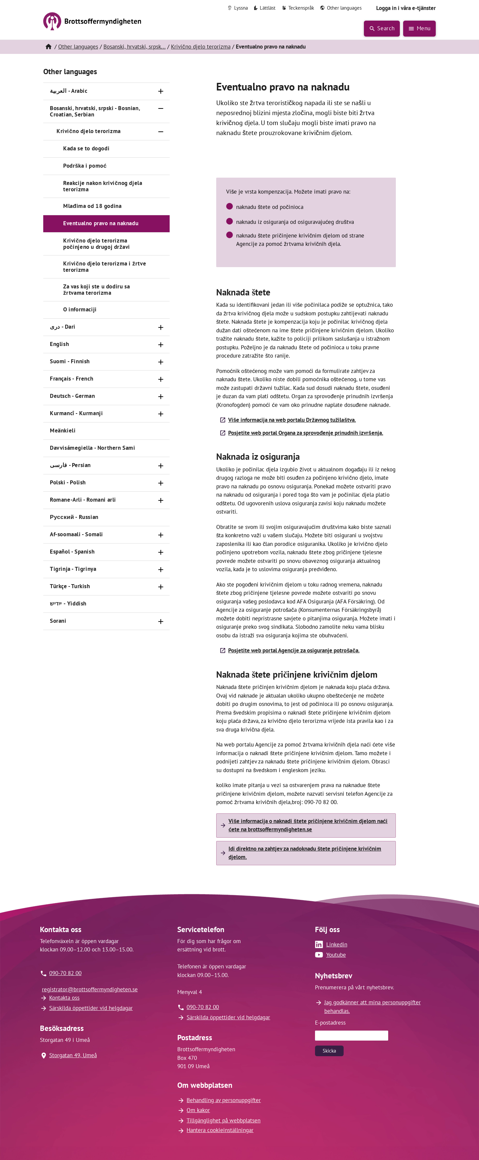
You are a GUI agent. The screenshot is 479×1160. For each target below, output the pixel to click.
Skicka (329, 1051)
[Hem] (48, 47)
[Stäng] (161, 108)
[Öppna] (161, 91)
